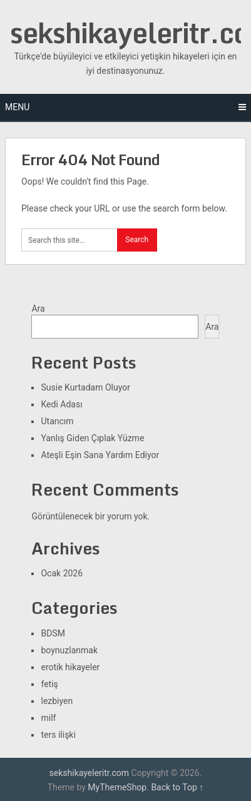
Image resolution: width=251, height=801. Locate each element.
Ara (37, 309)
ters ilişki (58, 735)
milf (48, 718)
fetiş (49, 684)
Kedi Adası (61, 404)
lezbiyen (57, 701)
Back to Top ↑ (177, 787)
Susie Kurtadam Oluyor (85, 387)
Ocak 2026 (62, 573)
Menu (17, 107)
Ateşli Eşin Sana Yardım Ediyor (100, 455)
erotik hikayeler (70, 667)
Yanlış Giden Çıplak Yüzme (92, 438)
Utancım (57, 421)
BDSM (52, 633)
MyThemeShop (117, 787)
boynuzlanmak (69, 650)
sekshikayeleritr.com (89, 773)
